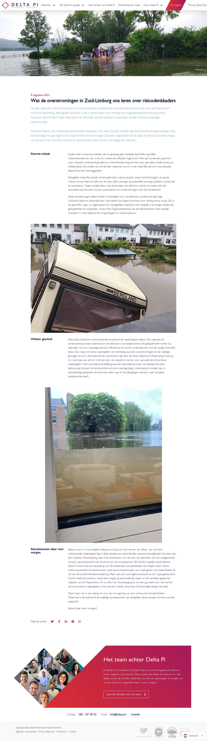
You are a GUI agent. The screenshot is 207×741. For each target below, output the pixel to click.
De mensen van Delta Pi (102, 5)
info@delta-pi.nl (118, 714)
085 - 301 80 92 (87, 714)
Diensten (46, 5)
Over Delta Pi (151, 5)
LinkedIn (135, 714)
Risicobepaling (90, 557)
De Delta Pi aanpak (70, 5)
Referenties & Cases (129, 5)
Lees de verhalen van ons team (123, 694)
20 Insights (175, 5)
